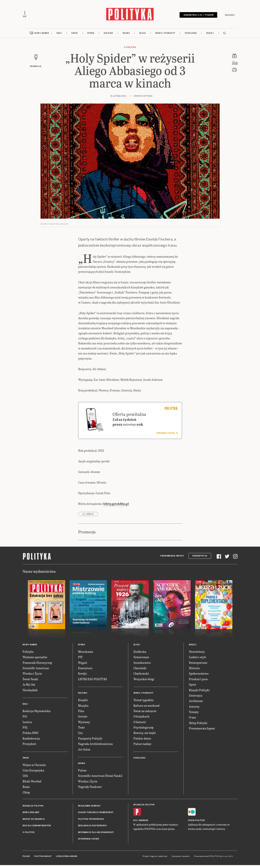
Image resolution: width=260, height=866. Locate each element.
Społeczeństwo (198, 674)
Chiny (26, 793)
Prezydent (29, 745)
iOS (135, 821)
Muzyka (83, 706)
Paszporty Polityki (90, 739)
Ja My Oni (29, 685)
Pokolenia (191, 34)
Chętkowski (141, 674)
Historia (194, 669)
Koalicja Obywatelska (37, 712)
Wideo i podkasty (165, 34)
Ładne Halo (162, 857)
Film (81, 712)
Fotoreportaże (198, 663)
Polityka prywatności (91, 820)
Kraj (59, 34)
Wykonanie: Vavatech (181, 857)
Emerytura (85, 669)
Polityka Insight (43, 857)
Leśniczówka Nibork (66, 857)
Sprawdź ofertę (166, 434)
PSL (25, 728)
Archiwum (196, 702)
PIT (80, 658)
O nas (192, 718)
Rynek (90, 34)
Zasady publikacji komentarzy (96, 813)
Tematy (194, 713)
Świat (74, 34)
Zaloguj (229, 15)
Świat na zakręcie (144, 712)
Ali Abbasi (88, 515)
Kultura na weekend (146, 706)
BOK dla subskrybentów (37, 827)
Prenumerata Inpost (172, 557)
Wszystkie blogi (143, 680)
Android (143, 821)
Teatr (81, 728)
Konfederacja (31, 739)
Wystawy (84, 723)
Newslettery (197, 652)
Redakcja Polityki (33, 807)
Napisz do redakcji (34, 820)
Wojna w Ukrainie (34, 766)
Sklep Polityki (198, 724)
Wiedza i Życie (32, 674)
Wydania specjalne (35, 658)
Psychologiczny (143, 728)
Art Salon (84, 750)
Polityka (28, 652)
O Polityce (130, 48)
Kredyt (82, 674)
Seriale (82, 717)
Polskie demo (142, 739)
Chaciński (140, 669)
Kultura (108, 34)
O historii (139, 723)
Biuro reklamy (31, 813)
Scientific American (36, 669)
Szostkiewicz (142, 663)
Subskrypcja (199, 557)
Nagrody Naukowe (90, 788)
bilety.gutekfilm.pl (116, 504)
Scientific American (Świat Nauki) (100, 777)
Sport (192, 685)
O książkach (141, 717)
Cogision (153, 857)
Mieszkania (85, 652)
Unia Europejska (33, 771)
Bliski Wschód (32, 782)
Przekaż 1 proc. (199, 680)
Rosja (26, 788)
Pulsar (82, 771)
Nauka (126, 34)
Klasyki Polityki (199, 691)
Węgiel (82, 663)
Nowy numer (41, 34)
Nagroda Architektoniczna (95, 745)
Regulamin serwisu (89, 807)
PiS (25, 717)
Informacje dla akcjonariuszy (96, 833)
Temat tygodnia (143, 701)
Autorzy (194, 707)
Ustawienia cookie (88, 840)
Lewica (27, 723)
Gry (80, 734)
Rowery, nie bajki (144, 734)
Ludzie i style (197, 658)
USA (25, 777)
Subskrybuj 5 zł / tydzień (198, 15)
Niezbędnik (30, 691)
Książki (83, 701)
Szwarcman (141, 658)
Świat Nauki (30, 680)
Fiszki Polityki (196, 821)
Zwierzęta (195, 696)
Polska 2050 (30, 734)
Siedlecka (139, 652)
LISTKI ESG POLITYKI (92, 680)
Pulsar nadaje (142, 745)
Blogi (142, 34)
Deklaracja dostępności (92, 827)
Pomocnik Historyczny (37, 663)
